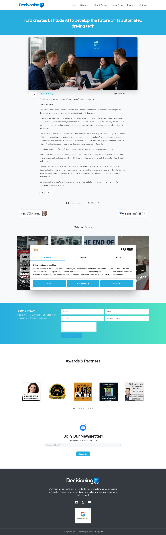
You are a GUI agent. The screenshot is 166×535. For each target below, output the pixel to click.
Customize (83, 284)
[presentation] (78, 327)
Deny (49, 284)
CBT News (48, 104)
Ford (49, 193)
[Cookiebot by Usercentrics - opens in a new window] (123, 249)
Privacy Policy (98, 534)
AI (42, 193)
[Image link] (83, 483)
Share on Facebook (74, 203)
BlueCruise (48, 122)
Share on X (93, 203)
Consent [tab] (47, 257)
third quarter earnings (102, 134)
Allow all (116, 284)
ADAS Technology (84, 166)
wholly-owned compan (83, 109)
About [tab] (118, 257)
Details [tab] (83, 257)
